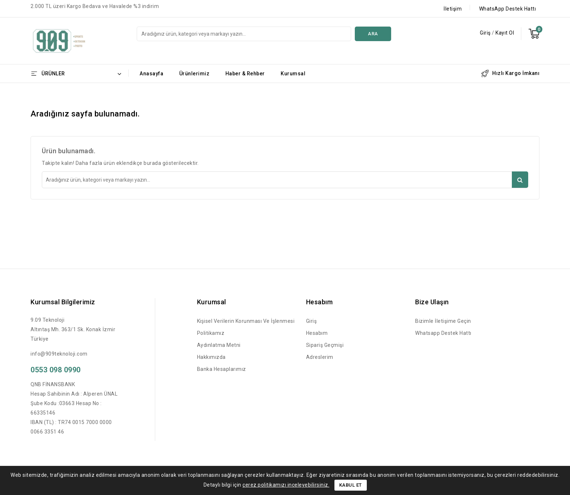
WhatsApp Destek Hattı (507, 9)
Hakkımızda (211, 357)
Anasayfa (151, 73)
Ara (373, 33)
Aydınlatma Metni (219, 345)
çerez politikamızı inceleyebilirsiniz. (285, 485)
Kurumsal (293, 73)
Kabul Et (350, 485)
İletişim (452, 9)
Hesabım (317, 333)
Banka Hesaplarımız (221, 369)
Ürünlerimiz (194, 73)
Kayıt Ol (504, 33)
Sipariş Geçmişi (325, 345)
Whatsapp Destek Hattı (443, 333)
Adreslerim (319, 357)
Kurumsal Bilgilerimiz (63, 302)
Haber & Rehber (245, 73)
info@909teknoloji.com (59, 354)
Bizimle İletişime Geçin (443, 321)
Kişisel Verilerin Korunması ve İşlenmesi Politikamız (246, 327)
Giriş (486, 33)
